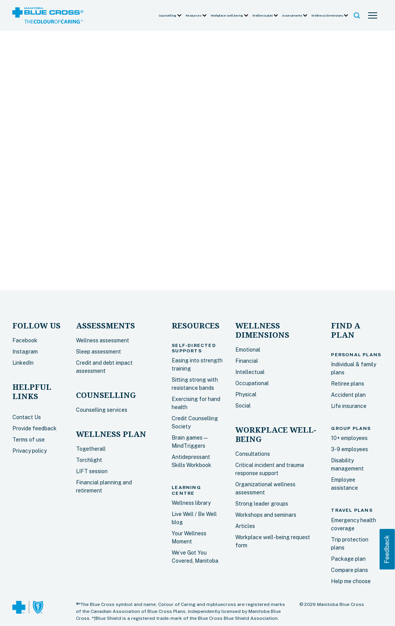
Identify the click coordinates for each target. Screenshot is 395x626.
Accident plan (348, 395)
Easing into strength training (197, 364)
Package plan (348, 559)
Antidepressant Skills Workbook (191, 461)
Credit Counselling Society (195, 422)
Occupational (252, 383)
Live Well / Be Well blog (194, 518)
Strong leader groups (261, 504)
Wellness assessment (102, 340)
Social (243, 406)
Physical (246, 394)
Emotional (247, 350)
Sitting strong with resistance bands (195, 384)
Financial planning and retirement (104, 486)
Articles (245, 526)
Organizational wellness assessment (265, 488)
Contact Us (26, 417)
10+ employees (349, 438)
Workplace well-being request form (272, 541)
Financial (246, 361)
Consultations (252, 454)
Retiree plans (347, 384)
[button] (170, 15)
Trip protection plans (349, 543)
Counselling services (101, 410)
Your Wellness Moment (189, 537)
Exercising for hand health (196, 403)
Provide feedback (34, 428)
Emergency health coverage (353, 524)
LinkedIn (23, 363)
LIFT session (92, 471)
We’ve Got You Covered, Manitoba (195, 557)
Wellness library (191, 503)
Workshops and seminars (265, 515)
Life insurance (348, 406)
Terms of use (28, 440)
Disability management (347, 464)
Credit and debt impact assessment (104, 367)
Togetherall (91, 449)
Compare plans (349, 570)
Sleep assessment (98, 352)
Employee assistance (344, 484)
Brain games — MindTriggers (190, 442)
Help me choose (351, 581)
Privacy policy (29, 451)
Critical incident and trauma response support (269, 469)
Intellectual (250, 372)
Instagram (25, 352)
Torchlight (89, 460)
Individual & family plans (353, 368)
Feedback (387, 549)
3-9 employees (349, 449)
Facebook (24, 340)
